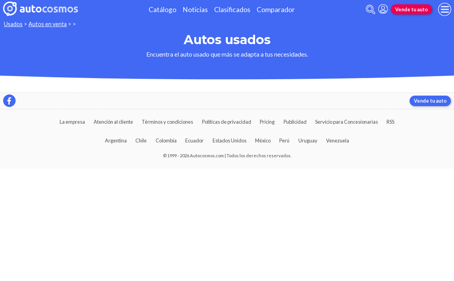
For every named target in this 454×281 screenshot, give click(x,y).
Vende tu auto (411, 9)
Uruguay (307, 140)
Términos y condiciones (167, 122)
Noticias (195, 9)
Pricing (267, 122)
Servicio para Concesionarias (346, 122)
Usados (13, 24)
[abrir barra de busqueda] (370, 9)
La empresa (72, 122)
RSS (390, 122)
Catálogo (162, 9)
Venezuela (337, 140)
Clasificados (232, 9)
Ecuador (194, 140)
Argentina (116, 140)
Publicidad (295, 122)
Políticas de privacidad (226, 122)
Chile (141, 140)
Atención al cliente (113, 122)
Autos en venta (47, 24)
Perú (284, 140)
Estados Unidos (230, 140)
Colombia (166, 140)
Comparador (276, 9)
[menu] (444, 9)
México (263, 140)
